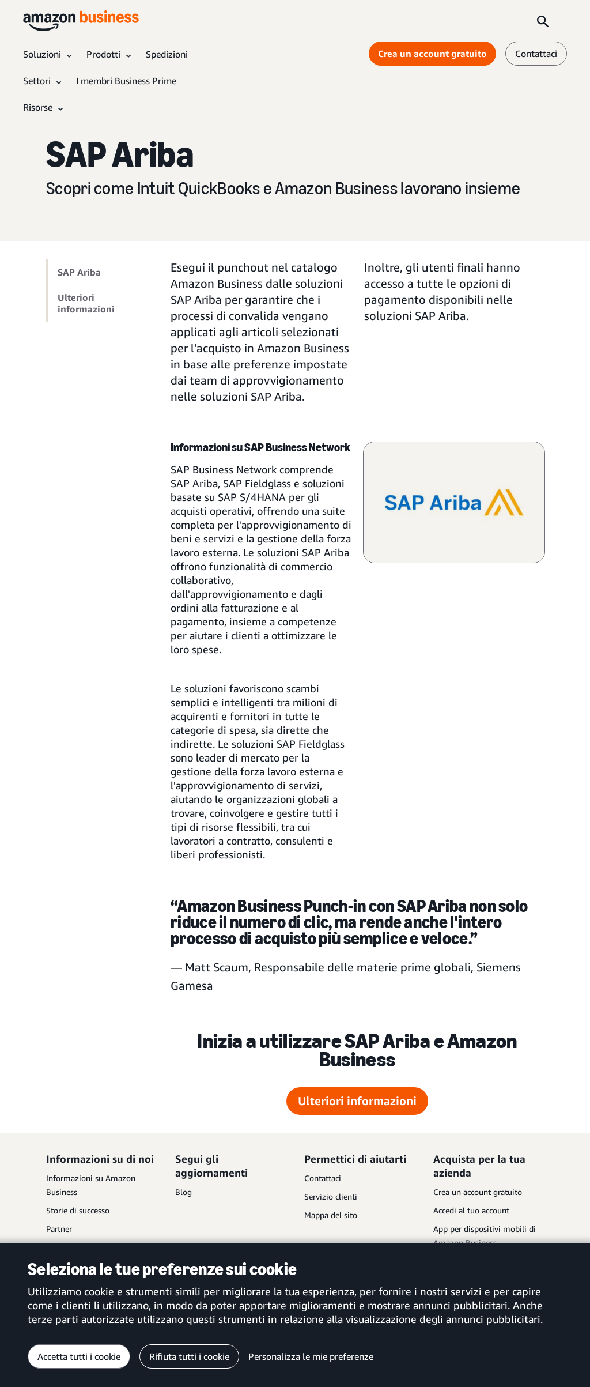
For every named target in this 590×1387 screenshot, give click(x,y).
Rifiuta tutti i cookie (189, 1356)
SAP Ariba (79, 272)
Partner (59, 1229)
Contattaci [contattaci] (536, 53)
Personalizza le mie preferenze (310, 1356)
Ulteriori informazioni (86, 303)
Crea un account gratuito (477, 1192)
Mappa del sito (330, 1215)
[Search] (542, 20)
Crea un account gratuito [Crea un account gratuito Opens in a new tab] (432, 53)
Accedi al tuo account (471, 1210)
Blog (183, 1192)
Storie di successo (77, 1210)
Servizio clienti (330, 1196)
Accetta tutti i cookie (78, 1356)
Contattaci (322, 1178)
